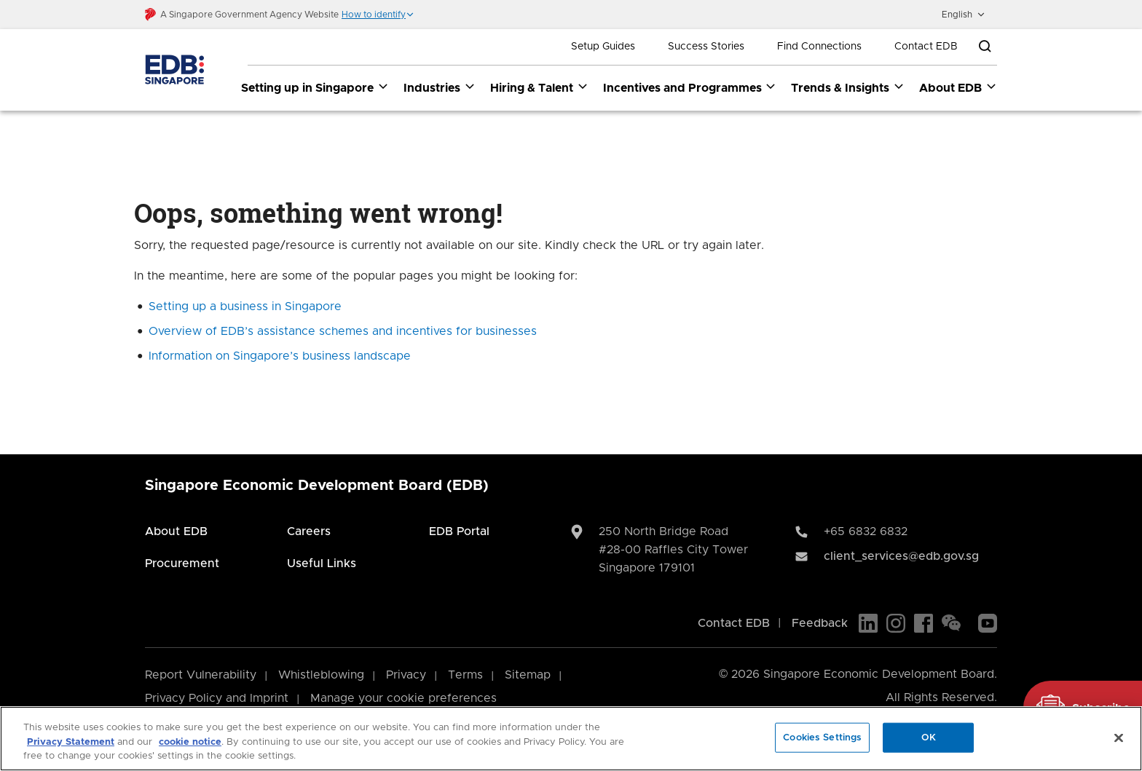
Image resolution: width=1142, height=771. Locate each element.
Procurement (182, 563)
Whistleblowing (321, 675)
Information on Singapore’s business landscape (280, 356)
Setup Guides (603, 46)
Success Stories (706, 46)
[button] (378, 14)
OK (928, 737)
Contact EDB (926, 46)
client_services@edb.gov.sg (901, 556)
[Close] (1119, 737)
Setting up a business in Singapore (245, 306)
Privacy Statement (70, 742)
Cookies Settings (822, 737)
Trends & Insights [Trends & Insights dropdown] (848, 87)
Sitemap (528, 675)
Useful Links (321, 563)
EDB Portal (459, 531)
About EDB (176, 531)
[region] (571, 738)
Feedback (820, 623)
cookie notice (190, 742)
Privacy (406, 675)
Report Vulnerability (200, 675)
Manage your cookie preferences (403, 698)
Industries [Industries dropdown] (439, 87)
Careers (309, 531)
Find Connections (819, 46)
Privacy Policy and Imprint (216, 698)
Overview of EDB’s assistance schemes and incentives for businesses (343, 331)
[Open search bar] (984, 46)
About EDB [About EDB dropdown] (958, 87)
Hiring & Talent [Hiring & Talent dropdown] (539, 87)
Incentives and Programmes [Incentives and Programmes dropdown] (690, 87)
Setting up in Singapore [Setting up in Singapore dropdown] (315, 87)
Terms (465, 675)
